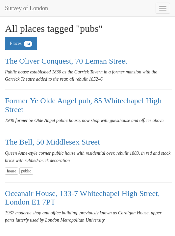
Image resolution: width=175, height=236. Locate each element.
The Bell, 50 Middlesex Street (52, 142)
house (11, 171)
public (26, 171)
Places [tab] (21, 44)
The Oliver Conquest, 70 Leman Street (66, 61)
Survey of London (26, 8)
